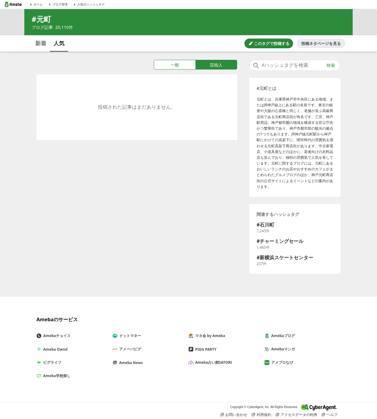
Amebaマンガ (282, 349)
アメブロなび (281, 362)
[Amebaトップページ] (13, 4)
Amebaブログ (282, 335)
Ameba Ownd (54, 349)
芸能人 (216, 65)
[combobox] (294, 65)
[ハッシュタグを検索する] (294, 65)
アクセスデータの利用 (296, 415)
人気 (59, 43)
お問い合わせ (233, 415)
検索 (331, 65)
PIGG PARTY (204, 349)
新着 (40, 43)
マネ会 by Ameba (209, 335)
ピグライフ (51, 362)
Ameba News (130, 362)
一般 (175, 65)
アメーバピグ (129, 349)
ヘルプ (329, 415)
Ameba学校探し (55, 375)
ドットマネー (129, 335)
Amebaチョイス (55, 335)
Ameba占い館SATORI (212, 362)
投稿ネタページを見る (321, 43)
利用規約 (261, 415)
